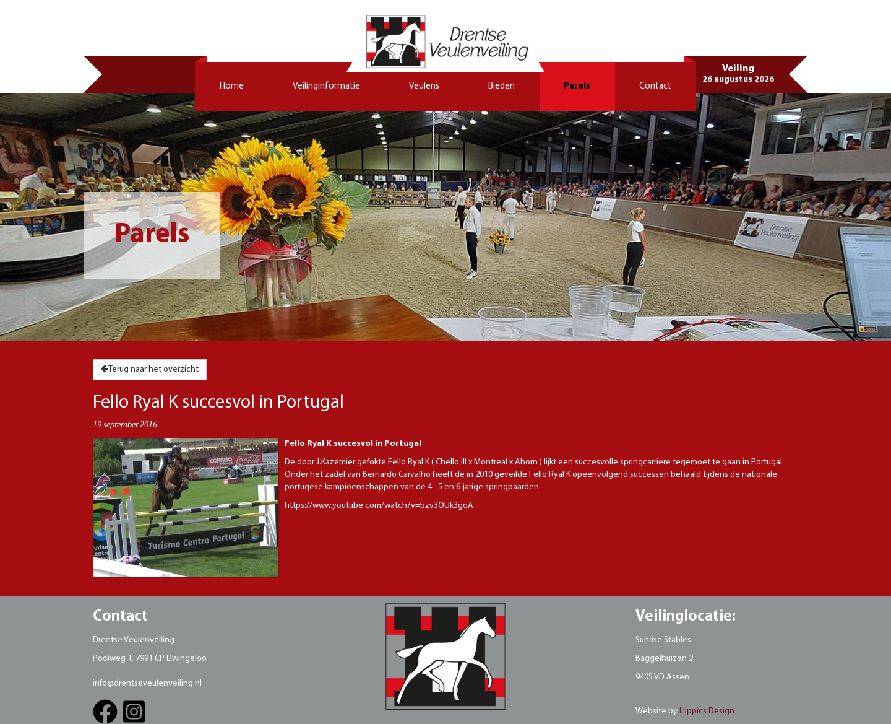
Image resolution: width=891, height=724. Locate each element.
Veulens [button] (424, 86)
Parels (577, 86)
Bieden (501, 86)
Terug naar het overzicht (150, 369)
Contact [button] (655, 86)
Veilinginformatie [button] (326, 86)
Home (232, 86)
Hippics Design (706, 711)
